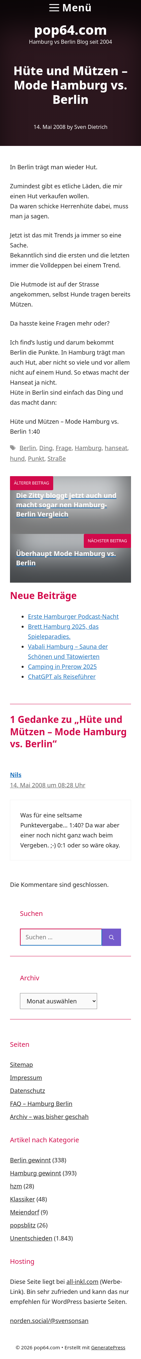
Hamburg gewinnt (35, 1173)
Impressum (26, 1078)
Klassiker (22, 1199)
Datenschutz (27, 1091)
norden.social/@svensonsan (49, 1321)
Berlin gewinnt (30, 1160)
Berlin (28, 448)
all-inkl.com (82, 1282)
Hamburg (88, 448)
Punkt (36, 458)
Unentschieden (31, 1238)
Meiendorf (24, 1212)
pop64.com (70, 29)
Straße (57, 458)
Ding (46, 448)
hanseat (116, 448)
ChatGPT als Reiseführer (62, 676)
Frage (64, 448)
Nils (15, 775)
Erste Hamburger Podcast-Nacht (73, 616)
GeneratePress (108, 1347)
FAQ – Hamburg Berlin (41, 1104)
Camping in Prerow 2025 (62, 666)
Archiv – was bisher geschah (49, 1117)
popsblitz (23, 1225)
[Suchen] (111, 937)
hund (17, 458)
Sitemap (21, 1064)
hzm (16, 1186)
